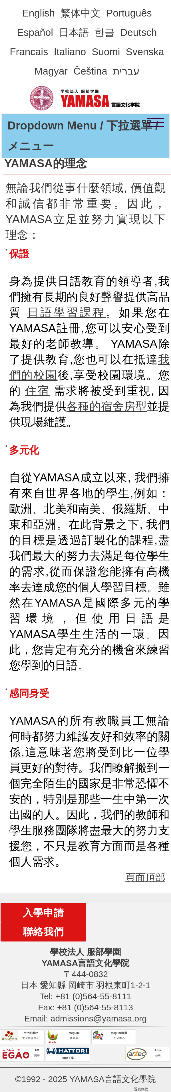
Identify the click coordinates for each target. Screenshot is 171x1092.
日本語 (74, 32)
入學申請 (43, 912)
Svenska (145, 51)
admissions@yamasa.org (99, 1018)
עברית (126, 71)
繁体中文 (80, 12)
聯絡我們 (43, 931)
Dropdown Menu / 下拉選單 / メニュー (82, 135)
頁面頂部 (145, 877)
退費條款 (141, 1089)
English (38, 12)
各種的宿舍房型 (107, 406)
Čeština (90, 71)
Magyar (51, 71)
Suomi (106, 51)
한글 (104, 32)
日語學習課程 (66, 312)
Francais (29, 51)
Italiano (70, 51)
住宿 (37, 390)
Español (35, 32)
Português (129, 12)
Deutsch (138, 32)
